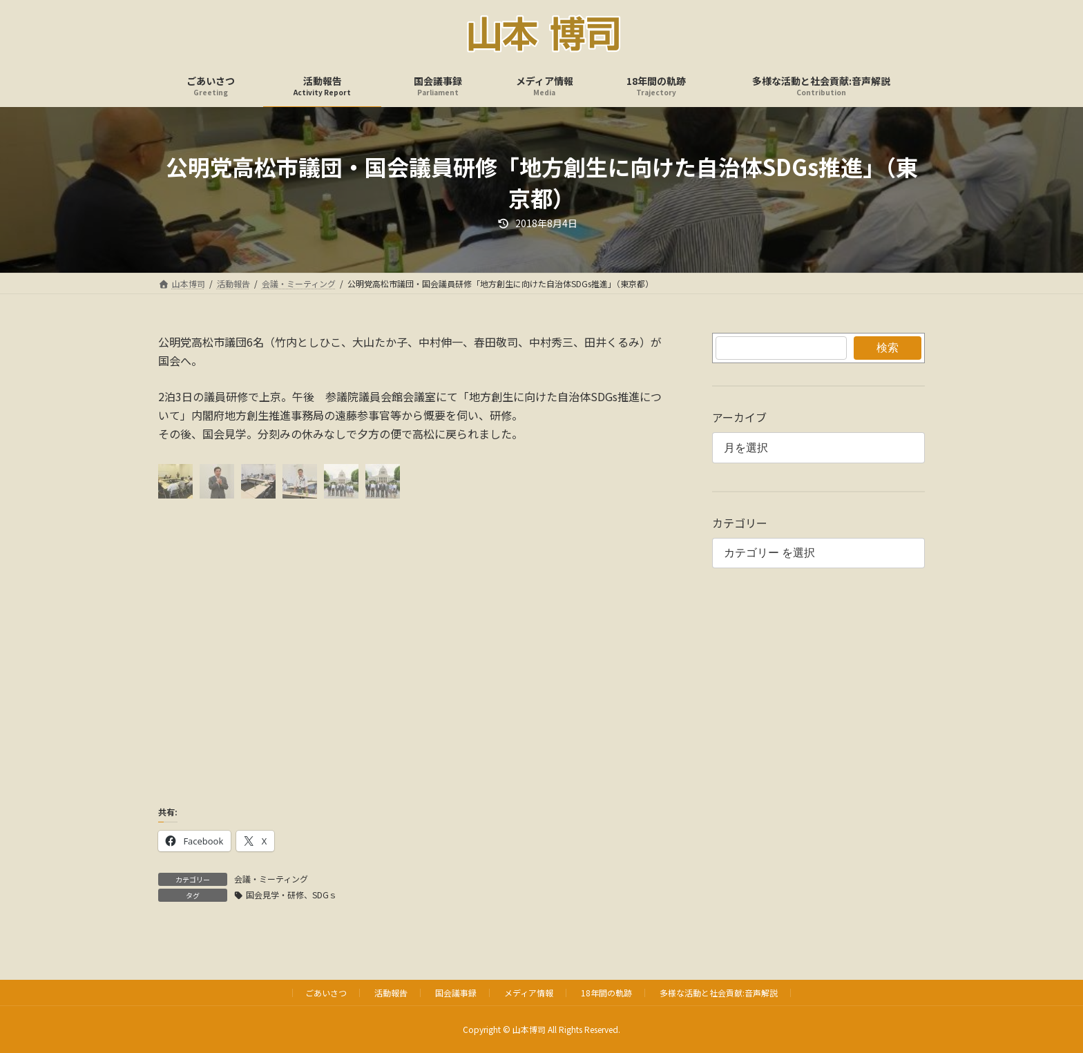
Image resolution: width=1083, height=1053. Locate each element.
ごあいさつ (326, 992)
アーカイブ (739, 417)
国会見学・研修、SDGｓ (291, 894)
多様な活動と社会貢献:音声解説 (719, 992)
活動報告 (391, 992)
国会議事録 (456, 992)
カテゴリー (739, 522)
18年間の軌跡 (606, 992)
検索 (887, 348)
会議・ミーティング (271, 879)
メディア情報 (528, 992)
